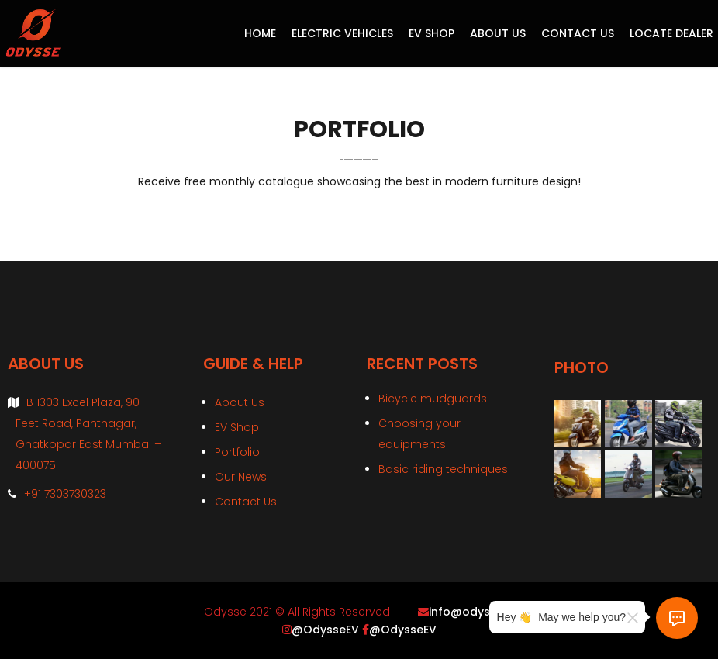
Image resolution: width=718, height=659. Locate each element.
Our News (241, 477)
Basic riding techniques (443, 469)
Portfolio (237, 452)
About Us (498, 33)
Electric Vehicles (342, 33)
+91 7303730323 (65, 494)
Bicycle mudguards (432, 398)
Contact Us (577, 33)
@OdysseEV (325, 629)
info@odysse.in (472, 611)
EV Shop (431, 33)
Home (260, 33)
